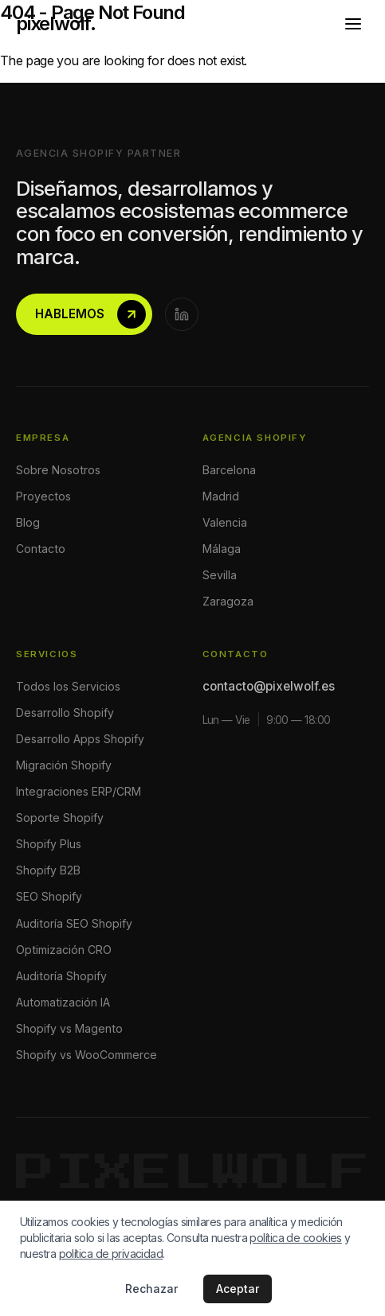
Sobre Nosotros (58, 470)
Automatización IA (63, 1002)
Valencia (224, 522)
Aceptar (237, 1288)
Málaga (221, 548)
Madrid (220, 496)
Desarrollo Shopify (65, 712)
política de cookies (295, 1237)
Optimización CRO (64, 949)
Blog (28, 522)
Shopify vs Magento (69, 1028)
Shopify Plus (48, 844)
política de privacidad (111, 1253)
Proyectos (43, 496)
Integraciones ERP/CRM (78, 791)
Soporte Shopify (60, 817)
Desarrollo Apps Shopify (80, 739)
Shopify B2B (48, 870)
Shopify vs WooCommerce (86, 1054)
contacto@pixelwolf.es (268, 686)
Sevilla (219, 575)
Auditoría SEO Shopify (74, 923)
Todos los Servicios (68, 686)
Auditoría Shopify (61, 976)
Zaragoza (227, 601)
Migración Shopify (64, 765)
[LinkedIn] (181, 314)
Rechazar (151, 1288)
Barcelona (229, 470)
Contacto (40, 548)
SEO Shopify (49, 896)
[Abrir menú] (353, 24)
